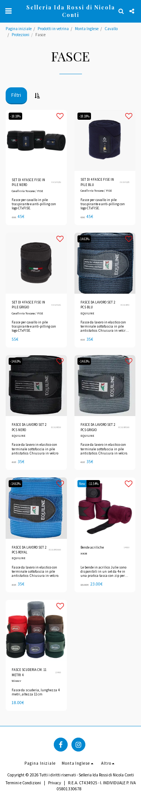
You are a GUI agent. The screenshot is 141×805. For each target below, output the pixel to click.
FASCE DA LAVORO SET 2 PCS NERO (29, 426)
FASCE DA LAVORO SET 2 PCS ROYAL (29, 549)
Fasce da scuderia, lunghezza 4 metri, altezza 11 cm (35, 692)
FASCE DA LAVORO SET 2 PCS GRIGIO (97, 426)
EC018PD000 (55, 549)
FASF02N (56, 182)
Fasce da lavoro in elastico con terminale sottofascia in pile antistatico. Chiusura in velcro (35, 448)
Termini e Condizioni (23, 782)
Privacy (54, 782)
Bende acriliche (92, 547)
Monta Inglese (87, 28)
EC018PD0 (56, 427)
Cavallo (111, 28)
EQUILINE (87, 313)
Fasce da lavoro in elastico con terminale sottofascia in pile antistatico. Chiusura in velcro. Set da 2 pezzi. (104, 328)
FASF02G (56, 304)
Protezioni (20, 34)
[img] (105, 140)
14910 (126, 547)
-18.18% (15, 116)
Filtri (16, 94)
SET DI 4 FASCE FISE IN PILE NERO (28, 182)
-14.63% (84, 239)
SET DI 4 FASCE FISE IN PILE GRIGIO (28, 304)
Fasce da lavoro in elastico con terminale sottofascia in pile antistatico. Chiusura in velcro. (104, 448)
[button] (8, 10)
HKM (83, 553)
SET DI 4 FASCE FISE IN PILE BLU (97, 181)
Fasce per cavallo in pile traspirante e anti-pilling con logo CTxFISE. (34, 204)
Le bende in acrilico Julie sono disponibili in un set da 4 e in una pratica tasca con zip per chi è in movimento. (103, 573)
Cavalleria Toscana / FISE (27, 191)
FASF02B (124, 182)
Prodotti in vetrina (53, 28)
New (82, 484)
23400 (58, 672)
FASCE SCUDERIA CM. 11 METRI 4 (29, 672)
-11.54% (93, 484)
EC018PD (125, 304)
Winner (16, 681)
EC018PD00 (123, 427)
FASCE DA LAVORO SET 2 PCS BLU (97, 304)
